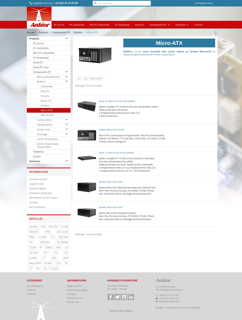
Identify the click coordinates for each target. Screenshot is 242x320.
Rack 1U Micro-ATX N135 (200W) (116, 152)
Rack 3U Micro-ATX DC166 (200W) (117, 101)
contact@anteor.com (169, 301)
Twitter (117, 297)
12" (66, 252)
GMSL (49, 247)
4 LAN (42, 237)
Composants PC (160, 24)
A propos (33, 202)
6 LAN (64, 226)
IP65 (47, 231)
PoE (43, 226)
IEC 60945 (62, 242)
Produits (34, 38)
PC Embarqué (122, 24)
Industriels (47, 86)
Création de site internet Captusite (183, 307)
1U (52, 237)
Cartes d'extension (47, 139)
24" (38, 268)
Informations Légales (77, 290)
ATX (54, 258)
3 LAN (32, 247)
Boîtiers (41, 81)
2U (66, 247)
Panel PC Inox (41, 67)
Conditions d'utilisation (40, 193)
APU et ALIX (47, 115)
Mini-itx (45, 91)
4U (45, 268)
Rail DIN (63, 237)
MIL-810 (53, 226)
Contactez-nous (204, 3)
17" (31, 268)
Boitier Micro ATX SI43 (111, 181)
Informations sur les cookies (43, 197)
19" (46, 252)
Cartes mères (44, 120)
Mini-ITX (33, 231)
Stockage (42, 134)
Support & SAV (36, 183)
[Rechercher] (122, 3)
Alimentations (45, 124)
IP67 (58, 247)
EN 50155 (62, 231)
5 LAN (32, 258)
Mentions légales (37, 188)
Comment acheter (38, 179)
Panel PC (139, 24)
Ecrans (37, 156)
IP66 (31, 237)
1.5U (57, 263)
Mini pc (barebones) (48, 77)
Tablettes (38, 151)
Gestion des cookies (121, 310)
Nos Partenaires (37, 207)
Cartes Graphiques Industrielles (47, 145)
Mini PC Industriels (100, 24)
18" (66, 263)
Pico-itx (45, 96)
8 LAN (48, 263)
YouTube (124, 297)
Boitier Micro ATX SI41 (111, 207)
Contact (198, 24)
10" (31, 242)
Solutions (182, 24)
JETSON (45, 242)
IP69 (65, 258)
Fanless (45, 105)
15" (56, 252)
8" (41, 247)
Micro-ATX (46, 110)
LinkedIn (131, 297)
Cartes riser (43, 129)
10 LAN (33, 252)
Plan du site (73, 302)
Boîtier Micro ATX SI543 (111, 129)
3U (85, 78)
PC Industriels (76, 24)
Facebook (111, 297)
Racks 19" (46, 100)
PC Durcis (59, 24)
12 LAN (54, 268)
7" (44, 258)
